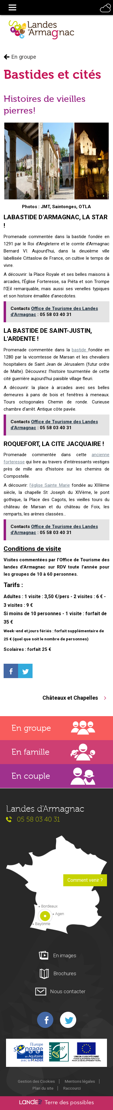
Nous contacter (67, 991)
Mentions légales (80, 1081)
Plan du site (43, 1088)
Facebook (45, 1020)
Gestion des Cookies (36, 1081)
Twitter (68, 1020)
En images (64, 955)
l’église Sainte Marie (50, 485)
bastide (80, 350)
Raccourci (72, 1088)
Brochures (64, 973)
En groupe (23, 57)
